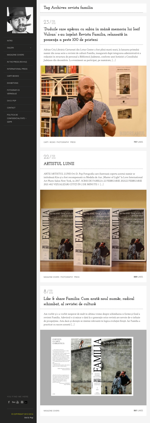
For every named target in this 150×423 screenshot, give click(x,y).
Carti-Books (13, 76)
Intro (9, 41)
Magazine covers (15, 55)
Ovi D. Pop (11, 101)
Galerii (10, 48)
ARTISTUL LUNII (59, 164)
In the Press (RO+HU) (17, 62)
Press (73, 142)
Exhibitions (12, 83)
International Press (17, 69)
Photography (63, 142)
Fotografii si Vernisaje (13, 92)
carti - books (49, 142)
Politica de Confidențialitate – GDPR (17, 118)
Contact (11, 108)
